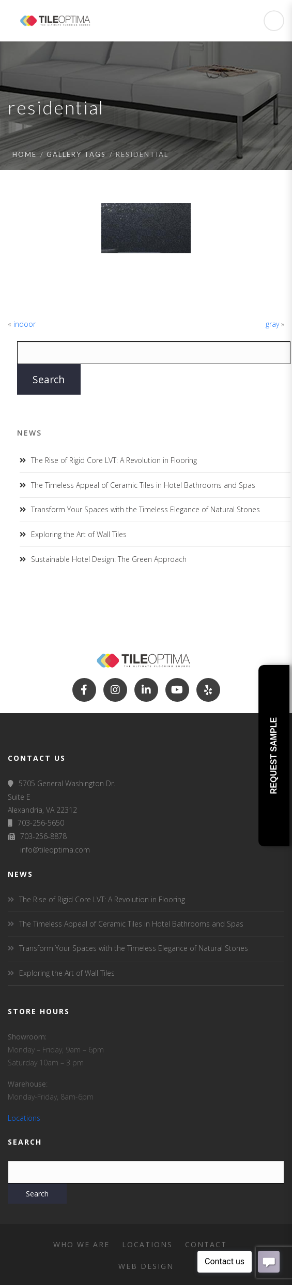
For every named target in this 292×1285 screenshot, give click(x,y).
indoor (24, 324)
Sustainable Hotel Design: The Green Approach (109, 559)
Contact (206, 1244)
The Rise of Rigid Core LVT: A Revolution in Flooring (114, 460)
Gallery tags (76, 154)
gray (272, 324)
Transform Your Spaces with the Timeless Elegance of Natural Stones (145, 509)
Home (24, 154)
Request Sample (273, 755)
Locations (24, 1118)
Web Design (146, 1266)
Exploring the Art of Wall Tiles (79, 534)
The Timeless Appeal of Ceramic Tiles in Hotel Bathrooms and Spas (143, 485)
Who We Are (81, 1244)
